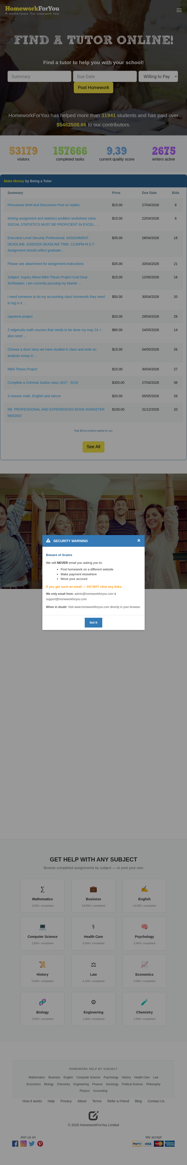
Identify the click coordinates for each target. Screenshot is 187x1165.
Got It (93, 622)
